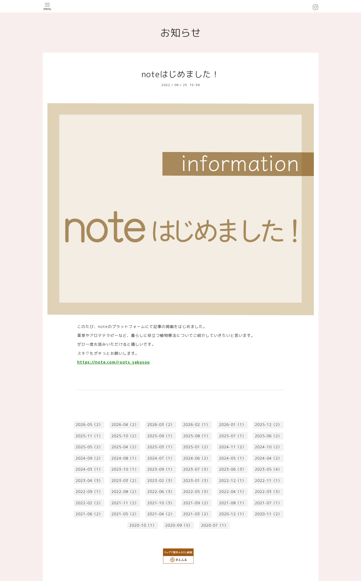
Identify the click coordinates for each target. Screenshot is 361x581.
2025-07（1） (232, 435)
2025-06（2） (268, 435)
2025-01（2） (196, 446)
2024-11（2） (232, 446)
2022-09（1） (89, 491)
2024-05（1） (232, 458)
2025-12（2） (268, 424)
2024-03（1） (89, 469)
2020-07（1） (214, 525)
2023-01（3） (196, 480)
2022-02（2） (89, 502)
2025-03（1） (160, 446)
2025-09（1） (160, 435)
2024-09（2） (89, 458)
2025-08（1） (196, 435)
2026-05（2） (89, 424)
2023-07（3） (196, 469)
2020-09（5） (178, 525)
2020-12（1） (232, 513)
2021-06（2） (89, 513)
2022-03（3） (268, 491)
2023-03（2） (124, 480)
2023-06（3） (232, 469)
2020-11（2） (268, 513)
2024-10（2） (268, 446)
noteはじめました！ (180, 74)
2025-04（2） (124, 446)
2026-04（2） (124, 424)
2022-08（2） (124, 491)
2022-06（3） (160, 491)
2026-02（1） (196, 424)
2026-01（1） (232, 424)
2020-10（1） (142, 525)
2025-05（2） (89, 446)
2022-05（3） (196, 491)
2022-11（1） (268, 480)
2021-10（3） (160, 502)
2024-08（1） (124, 458)
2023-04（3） (89, 480)
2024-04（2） (268, 458)
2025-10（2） (124, 435)
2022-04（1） (232, 491)
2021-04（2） (160, 513)
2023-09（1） (160, 469)
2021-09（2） (196, 502)
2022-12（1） (232, 480)
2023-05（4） (268, 469)
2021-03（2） (196, 513)
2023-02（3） (160, 480)
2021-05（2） (124, 513)
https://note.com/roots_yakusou (113, 362)
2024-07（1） (160, 458)
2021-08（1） (232, 502)
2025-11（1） (89, 435)
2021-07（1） (268, 502)
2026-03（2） (160, 424)
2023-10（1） (124, 469)
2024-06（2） (196, 458)
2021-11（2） (124, 502)
